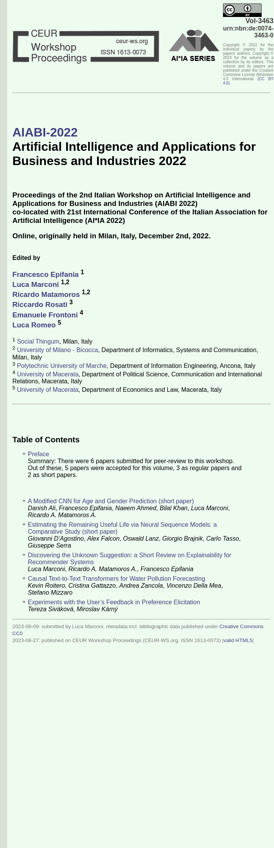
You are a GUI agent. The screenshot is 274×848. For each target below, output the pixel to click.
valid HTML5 (237, 640)
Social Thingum (38, 341)
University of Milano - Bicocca (57, 350)
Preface (38, 454)
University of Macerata (47, 374)
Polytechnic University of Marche (62, 365)
